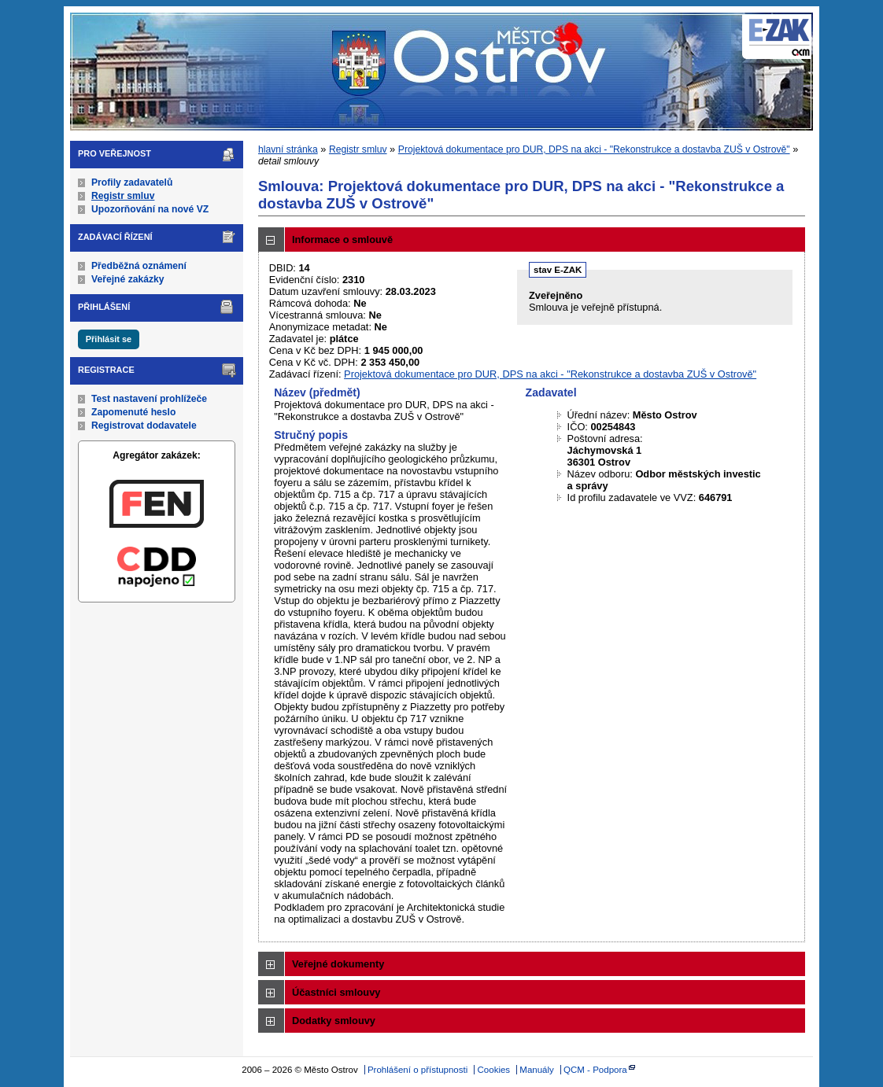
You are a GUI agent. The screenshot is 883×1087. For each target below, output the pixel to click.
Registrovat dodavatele (144, 425)
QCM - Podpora (595, 1069)
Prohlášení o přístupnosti (417, 1069)
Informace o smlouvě (342, 239)
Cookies (494, 1069)
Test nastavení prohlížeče (149, 398)
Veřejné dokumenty (338, 964)
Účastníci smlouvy (336, 992)
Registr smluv (122, 195)
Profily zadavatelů (131, 182)
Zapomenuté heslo (133, 412)
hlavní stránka (288, 149)
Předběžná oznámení (139, 265)
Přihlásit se (108, 339)
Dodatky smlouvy (333, 1020)
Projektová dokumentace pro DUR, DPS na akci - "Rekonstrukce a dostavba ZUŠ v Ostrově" (594, 149)
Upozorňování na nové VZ (150, 209)
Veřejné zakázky (127, 279)
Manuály (536, 1069)
